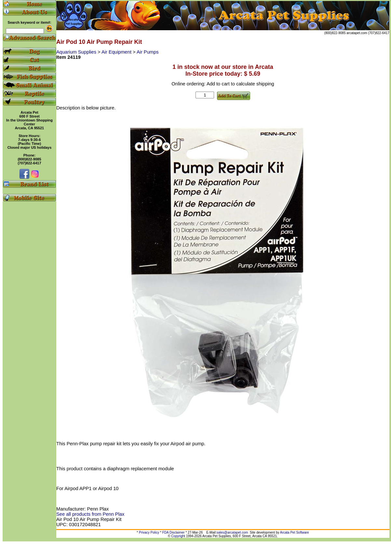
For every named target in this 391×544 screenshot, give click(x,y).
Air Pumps (148, 52)
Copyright (178, 536)
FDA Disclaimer (173, 532)
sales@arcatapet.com (232, 532)
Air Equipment (117, 52)
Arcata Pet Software (294, 532)
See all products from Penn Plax (90, 514)
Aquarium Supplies (77, 52)
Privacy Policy (149, 532)
